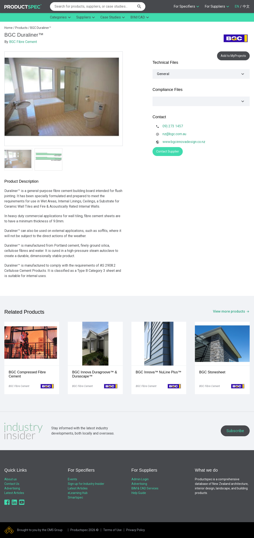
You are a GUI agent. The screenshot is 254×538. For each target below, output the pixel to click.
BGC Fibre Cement (23, 42)
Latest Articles (14, 493)
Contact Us (11, 484)
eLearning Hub (78, 493)
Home (8, 28)
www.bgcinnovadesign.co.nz (184, 142)
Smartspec (75, 497)
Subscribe (235, 430)
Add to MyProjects (233, 55)
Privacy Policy (135, 530)
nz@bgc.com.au (174, 134)
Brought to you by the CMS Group (40, 530)
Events (72, 479)
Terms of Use (112, 530)
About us (10, 479)
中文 (246, 6)
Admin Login (140, 479)
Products (21, 28)
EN (237, 6)
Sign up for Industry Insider (86, 484)
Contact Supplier (167, 151)
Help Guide (138, 493)
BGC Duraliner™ (40, 28)
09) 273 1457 (173, 126)
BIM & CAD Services (144, 488)
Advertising (12, 488)
